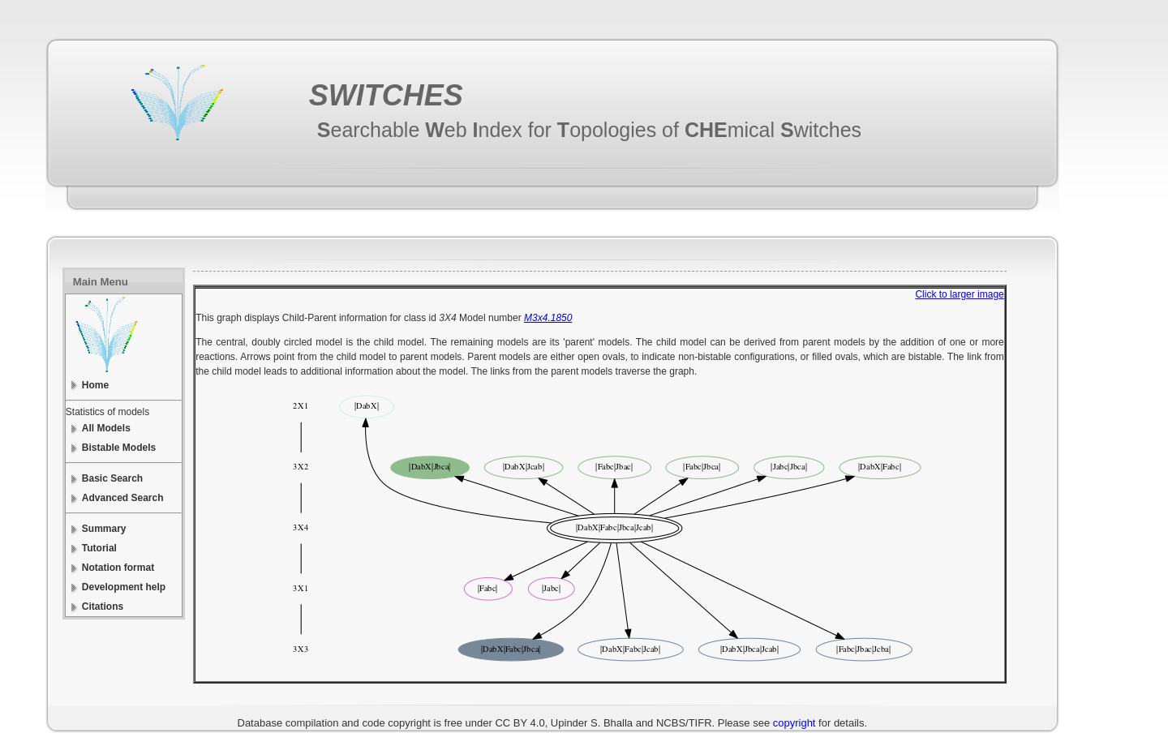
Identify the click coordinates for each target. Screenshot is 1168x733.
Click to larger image (959, 294)
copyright (794, 723)
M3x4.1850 (548, 318)
